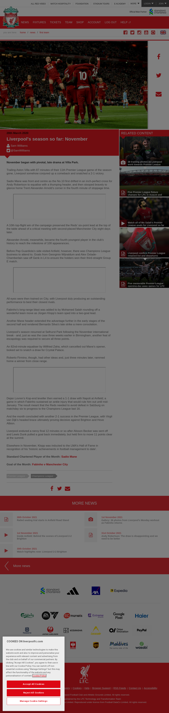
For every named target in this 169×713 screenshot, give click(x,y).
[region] (34, 674)
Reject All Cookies (33, 692)
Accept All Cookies (33, 684)
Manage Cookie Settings (33, 701)
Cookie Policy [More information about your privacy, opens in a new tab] (39, 675)
